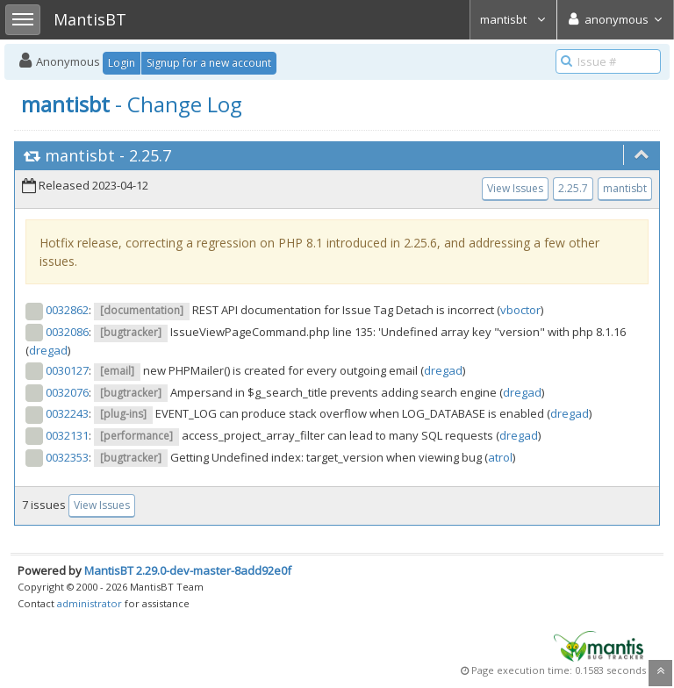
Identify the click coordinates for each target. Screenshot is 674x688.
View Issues (515, 188)
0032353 (67, 457)
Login (121, 62)
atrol (500, 457)
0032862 (67, 310)
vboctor (520, 310)
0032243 (67, 413)
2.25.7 (150, 155)
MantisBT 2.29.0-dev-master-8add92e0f (187, 570)
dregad (48, 350)
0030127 (67, 370)
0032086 (67, 332)
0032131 (67, 435)
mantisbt (513, 19)
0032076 (67, 392)
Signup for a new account (209, 62)
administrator (89, 603)
